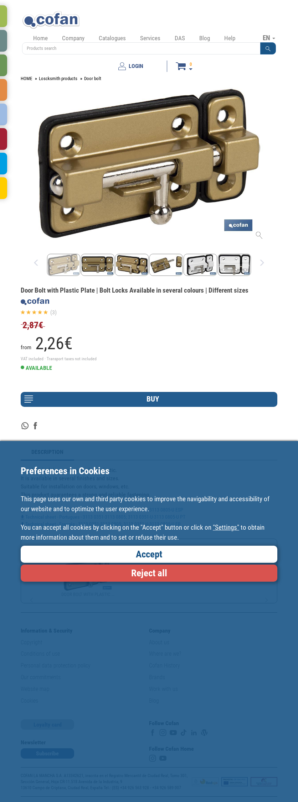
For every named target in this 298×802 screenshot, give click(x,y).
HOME (26, 78)
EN (269, 38)
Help (229, 38)
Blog (204, 38)
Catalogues (112, 38)
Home (40, 38)
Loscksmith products (58, 78)
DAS (180, 38)
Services (150, 38)
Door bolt (92, 78)
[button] (268, 48)
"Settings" (226, 527)
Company (73, 38)
